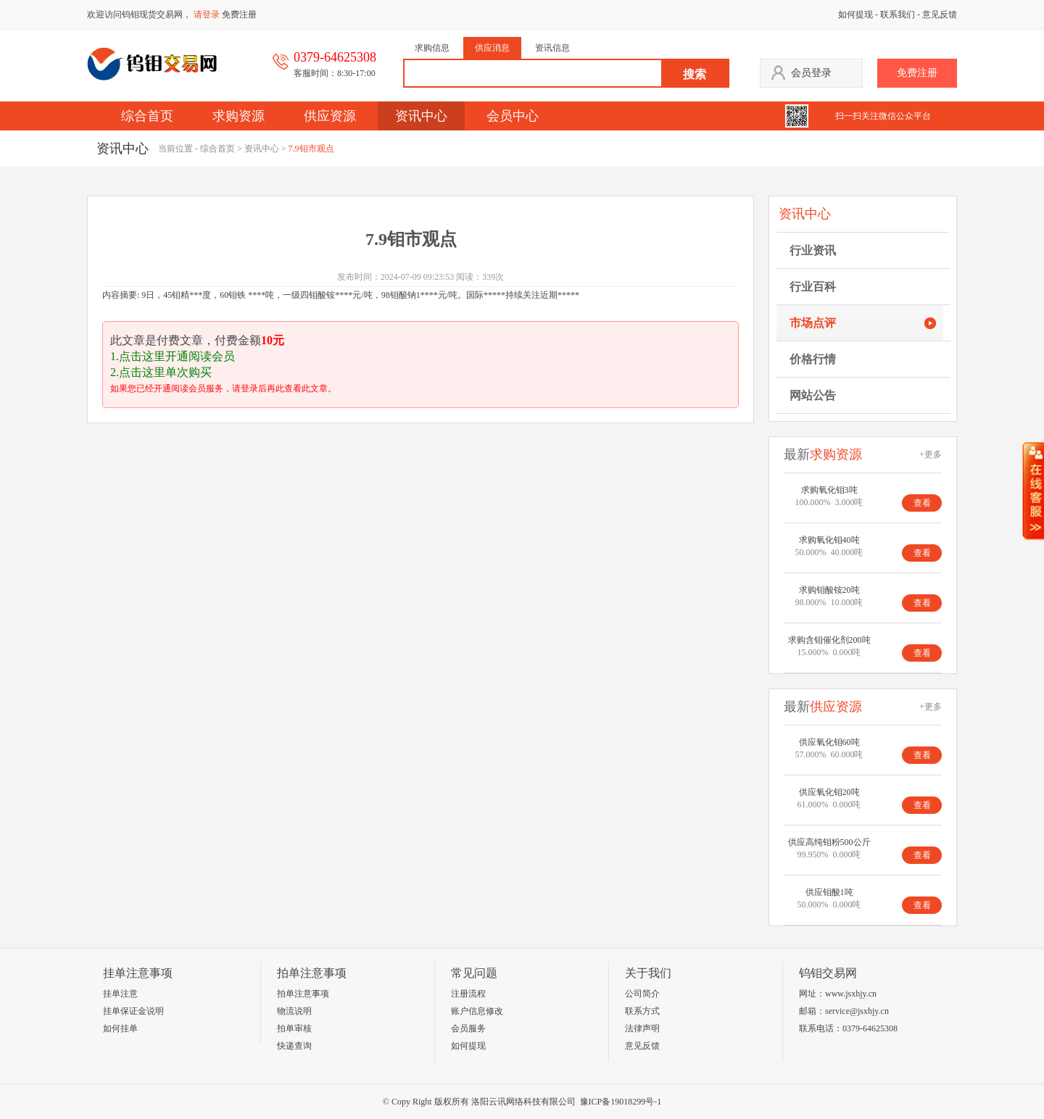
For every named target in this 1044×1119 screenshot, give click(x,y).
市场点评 (813, 323)
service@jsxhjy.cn (857, 1011)
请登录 (207, 14)
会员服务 (468, 1028)
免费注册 (239, 14)
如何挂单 (120, 1028)
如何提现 (855, 14)
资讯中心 (421, 116)
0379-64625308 (870, 1028)
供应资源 (330, 116)
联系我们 (897, 14)
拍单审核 (294, 1028)
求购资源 (238, 116)
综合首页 (147, 116)
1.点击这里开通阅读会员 (172, 356)
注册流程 (468, 994)
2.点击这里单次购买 (161, 372)
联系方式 (642, 1011)
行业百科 (813, 286)
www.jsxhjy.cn (851, 994)
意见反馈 (939, 14)
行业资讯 (813, 250)
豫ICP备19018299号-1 (621, 1102)
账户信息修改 (477, 1011)
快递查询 (294, 1046)
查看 (922, 503)
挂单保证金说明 (133, 1011)
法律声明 (642, 1028)
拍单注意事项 (303, 994)
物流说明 (294, 1011)
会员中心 (512, 116)
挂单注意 (120, 994)
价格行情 (813, 359)
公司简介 (642, 994)
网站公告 (813, 395)
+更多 (930, 454)
